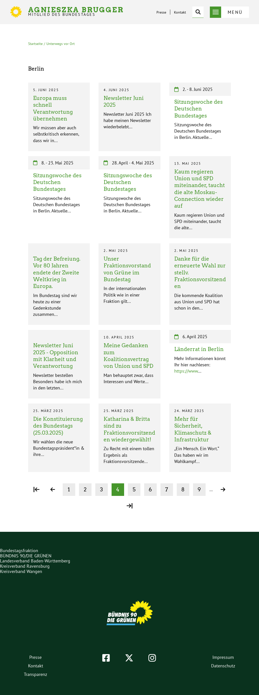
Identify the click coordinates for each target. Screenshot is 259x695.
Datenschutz (223, 666)
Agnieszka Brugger (76, 11)
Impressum (223, 657)
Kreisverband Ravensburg (25, 566)
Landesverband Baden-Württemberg (35, 561)
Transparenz (35, 674)
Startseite (35, 43)
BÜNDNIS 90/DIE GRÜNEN (25, 556)
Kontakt (180, 12)
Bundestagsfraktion (19, 550)
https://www (186, 371)
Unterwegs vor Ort (60, 43)
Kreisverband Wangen (21, 571)
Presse (161, 12)
